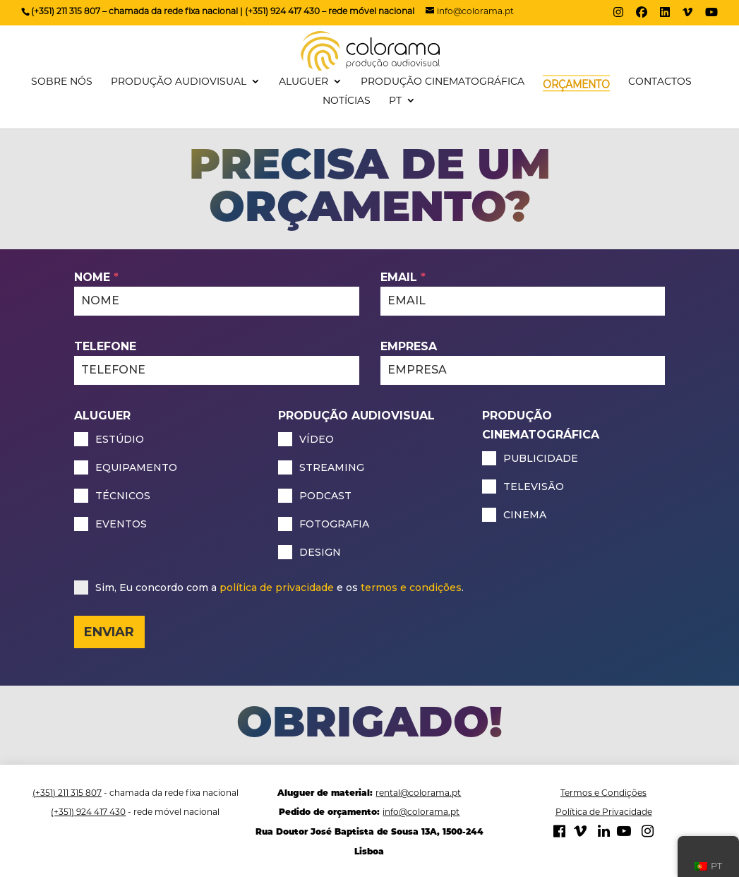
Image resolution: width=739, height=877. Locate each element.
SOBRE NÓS (61, 82)
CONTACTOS (660, 82)
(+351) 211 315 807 (67, 792)
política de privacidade (277, 587)
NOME (96, 277)
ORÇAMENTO (576, 84)
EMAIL (403, 277)
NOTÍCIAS (347, 101)
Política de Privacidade (603, 811)
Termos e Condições (603, 792)
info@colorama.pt (421, 811)
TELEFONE (105, 346)
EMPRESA (408, 346)
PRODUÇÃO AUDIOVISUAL (178, 82)
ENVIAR (109, 632)
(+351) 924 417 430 (88, 811)
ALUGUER (303, 82)
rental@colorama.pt (418, 792)
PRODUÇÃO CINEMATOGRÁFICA (442, 82)
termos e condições (411, 587)
